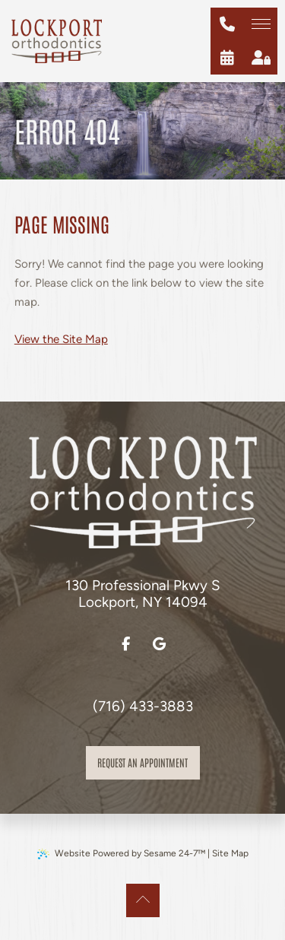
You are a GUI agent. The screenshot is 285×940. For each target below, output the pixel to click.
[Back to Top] (143, 900)
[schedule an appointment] (227, 58)
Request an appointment (142, 762)
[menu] (260, 24)
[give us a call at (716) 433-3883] (227, 24)
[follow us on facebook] (126, 644)
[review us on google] (159, 644)
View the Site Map (61, 339)
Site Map (230, 853)
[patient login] (260, 58)
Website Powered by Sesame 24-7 (121, 853)
